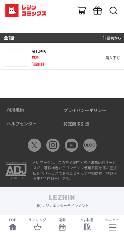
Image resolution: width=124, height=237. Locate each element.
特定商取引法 (76, 123)
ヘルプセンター (22, 123)
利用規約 (15, 110)
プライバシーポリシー (84, 110)
